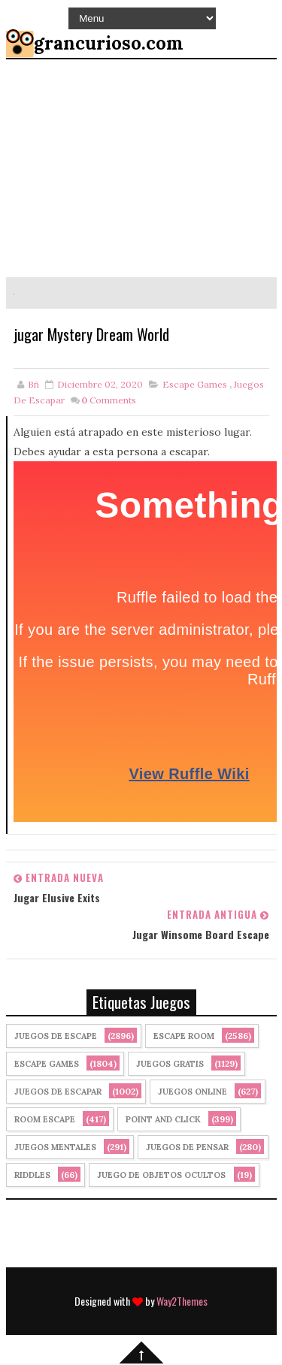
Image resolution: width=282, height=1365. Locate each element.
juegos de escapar (58, 1093)
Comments (108, 401)
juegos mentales (55, 1148)
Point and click (163, 1121)
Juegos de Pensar (187, 1148)
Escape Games (194, 385)
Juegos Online (192, 1093)
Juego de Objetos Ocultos (161, 1176)
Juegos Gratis (170, 1065)
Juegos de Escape (55, 1037)
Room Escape (44, 1121)
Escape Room (183, 1037)
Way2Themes (182, 1302)
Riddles (32, 1176)
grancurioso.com (108, 43)
